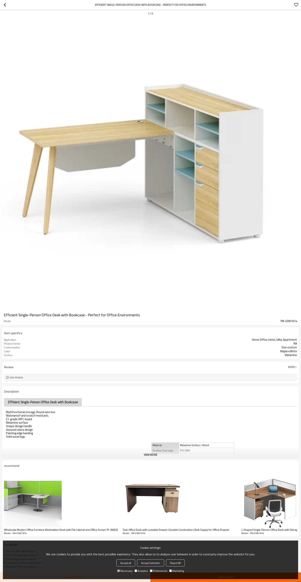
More (291, 367)
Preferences (158, 571)
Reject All (175, 563)
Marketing (176, 571)
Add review (16, 377)
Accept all (125, 563)
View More (150, 455)
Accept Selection (150, 563)
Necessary (125, 571)
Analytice (141, 571)
